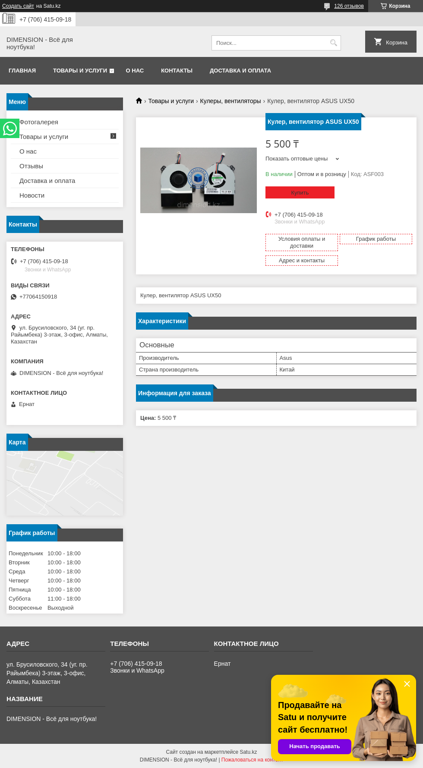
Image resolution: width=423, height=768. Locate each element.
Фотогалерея (38, 122)
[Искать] (333, 42)
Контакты (177, 70)
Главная (22, 70)
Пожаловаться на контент (252, 760)
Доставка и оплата (240, 70)
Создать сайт (18, 6)
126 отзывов (349, 6)
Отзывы (31, 166)
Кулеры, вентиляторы (230, 101)
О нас (135, 70)
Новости (31, 195)
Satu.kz (248, 752)
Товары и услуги (80, 70)
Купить (300, 192)
